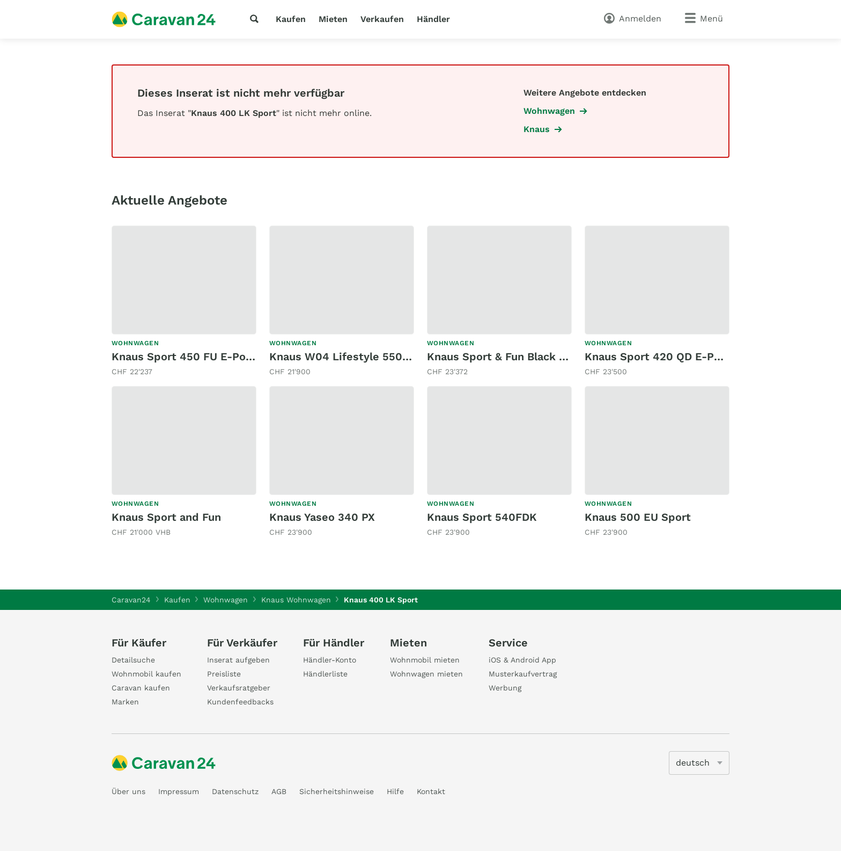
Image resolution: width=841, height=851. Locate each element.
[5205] (699, 763)
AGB (278, 791)
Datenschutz (235, 791)
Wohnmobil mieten (425, 660)
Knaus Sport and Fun (166, 517)
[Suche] (256, 18)
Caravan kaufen (141, 687)
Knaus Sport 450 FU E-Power (189, 356)
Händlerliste (325, 674)
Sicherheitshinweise (336, 791)
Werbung (505, 687)
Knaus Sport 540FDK (482, 517)
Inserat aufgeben (238, 660)
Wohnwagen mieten (426, 674)
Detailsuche (133, 660)
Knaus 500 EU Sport (638, 517)
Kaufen (291, 19)
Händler (433, 19)
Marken (125, 701)
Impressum (178, 791)
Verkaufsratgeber (238, 687)
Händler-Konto (329, 660)
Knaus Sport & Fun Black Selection (518, 356)
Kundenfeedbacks (240, 701)
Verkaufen (382, 19)
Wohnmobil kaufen (146, 674)
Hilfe (395, 791)
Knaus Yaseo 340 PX (322, 517)
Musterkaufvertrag (523, 674)
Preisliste (224, 674)
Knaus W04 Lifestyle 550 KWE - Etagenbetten (391, 356)
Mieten (333, 19)
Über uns (128, 791)
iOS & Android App (522, 660)
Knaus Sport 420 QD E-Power (663, 356)
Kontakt (431, 791)
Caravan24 (131, 599)
